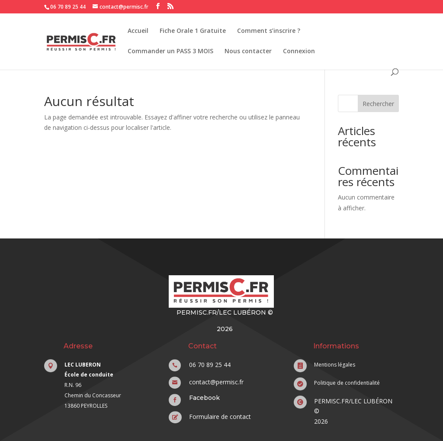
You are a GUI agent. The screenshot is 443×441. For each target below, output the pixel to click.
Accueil (138, 31)
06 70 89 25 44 (68, 6)
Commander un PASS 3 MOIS (170, 51)
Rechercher (378, 104)
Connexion (299, 51)
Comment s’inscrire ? (268, 31)
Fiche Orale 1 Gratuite (193, 31)
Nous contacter (248, 51)
